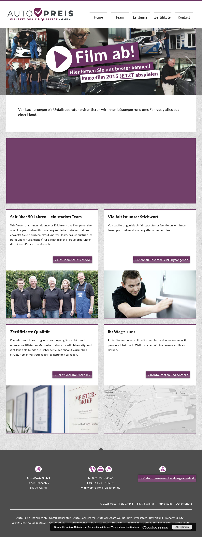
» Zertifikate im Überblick (72, 375)
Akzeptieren (182, 527)
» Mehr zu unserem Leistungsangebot (167, 478)
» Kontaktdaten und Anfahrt (168, 375)
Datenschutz (184, 503)
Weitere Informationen (155, 527)
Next (189, 64)
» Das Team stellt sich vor (72, 260)
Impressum (165, 503)
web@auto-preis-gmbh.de (103, 487)
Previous (12, 64)
